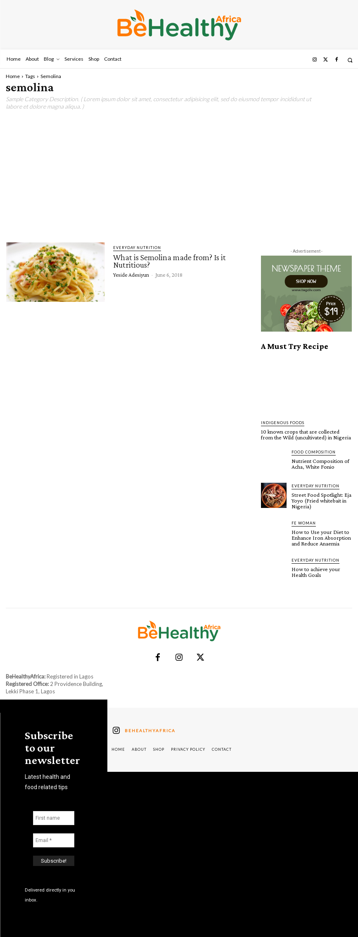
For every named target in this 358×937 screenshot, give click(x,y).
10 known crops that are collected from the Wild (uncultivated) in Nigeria (306, 434)
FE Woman (304, 522)
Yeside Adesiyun (131, 274)
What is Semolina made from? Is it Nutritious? (169, 261)
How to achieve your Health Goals (316, 571)
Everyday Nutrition (137, 247)
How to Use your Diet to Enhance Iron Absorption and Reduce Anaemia (321, 537)
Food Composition (314, 452)
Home (13, 76)
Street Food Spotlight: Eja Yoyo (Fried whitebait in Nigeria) (321, 500)
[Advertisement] (179, 176)
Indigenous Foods (282, 422)
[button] (350, 60)
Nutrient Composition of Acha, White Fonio (320, 464)
